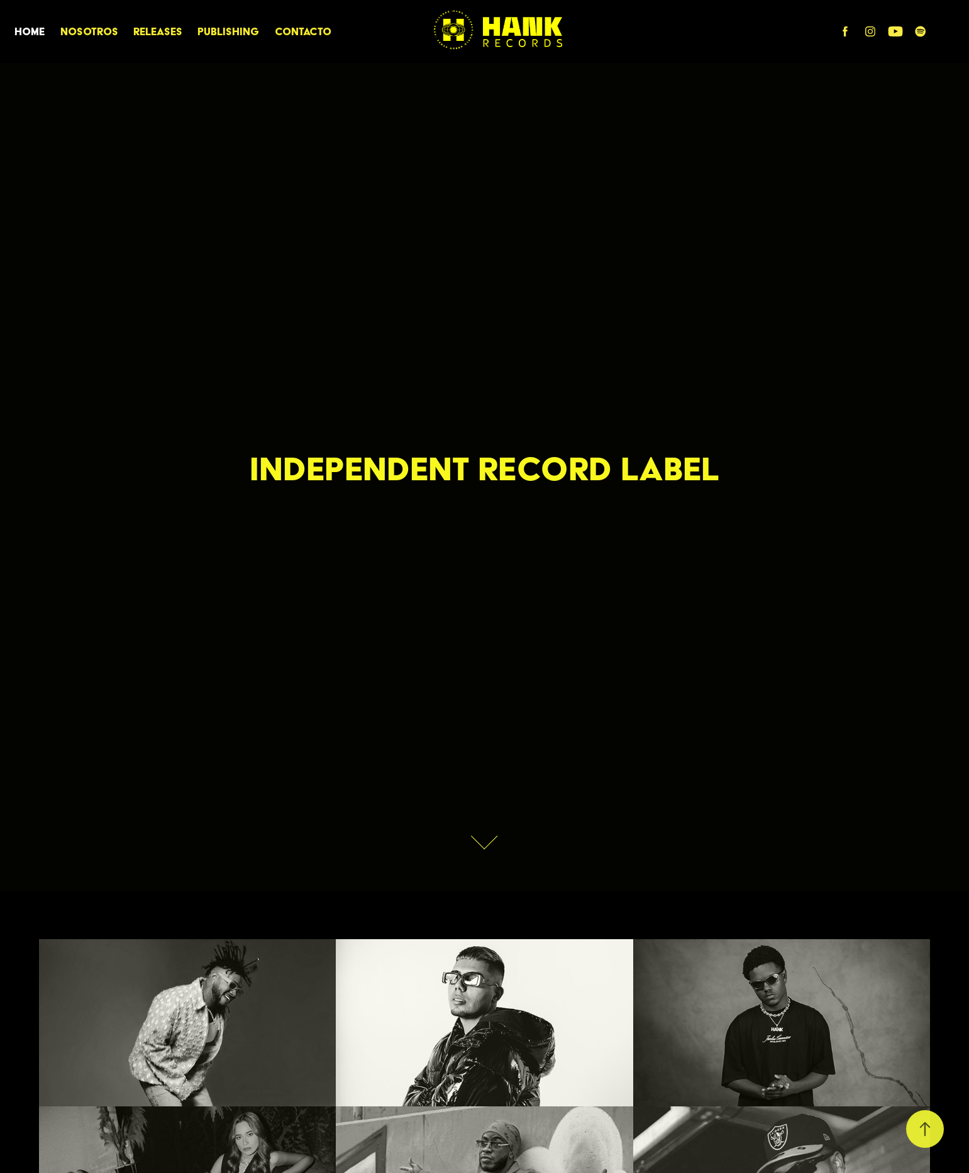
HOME (29, 31)
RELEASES (157, 31)
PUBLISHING (228, 31)
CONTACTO (303, 31)
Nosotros (89, 31)
